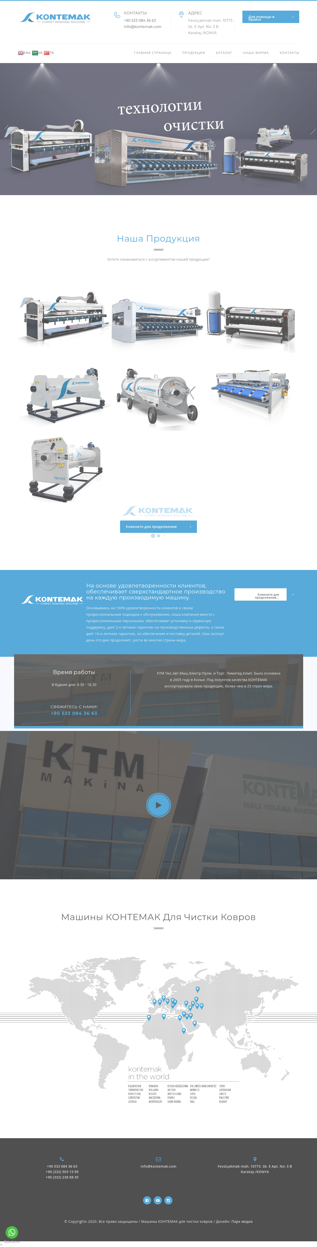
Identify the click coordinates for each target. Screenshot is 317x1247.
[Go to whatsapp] (12, 1232)
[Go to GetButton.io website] (12, 1242)
